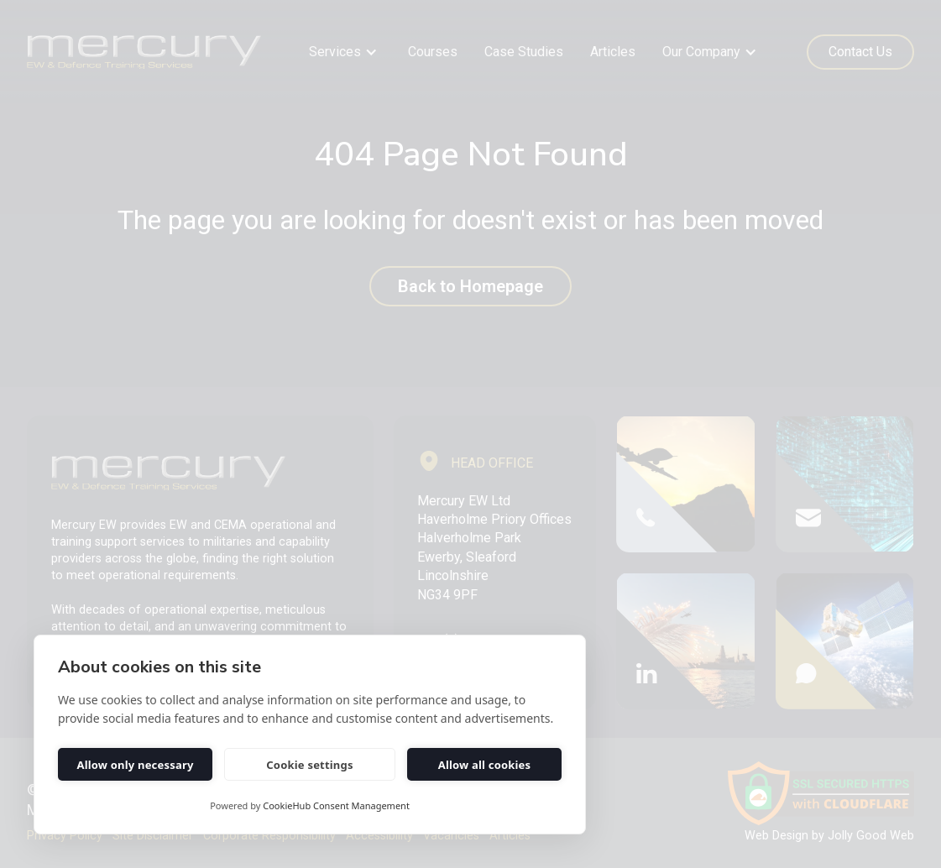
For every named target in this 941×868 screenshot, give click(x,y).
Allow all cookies (484, 764)
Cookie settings (309, 764)
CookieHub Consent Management (336, 805)
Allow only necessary (134, 764)
